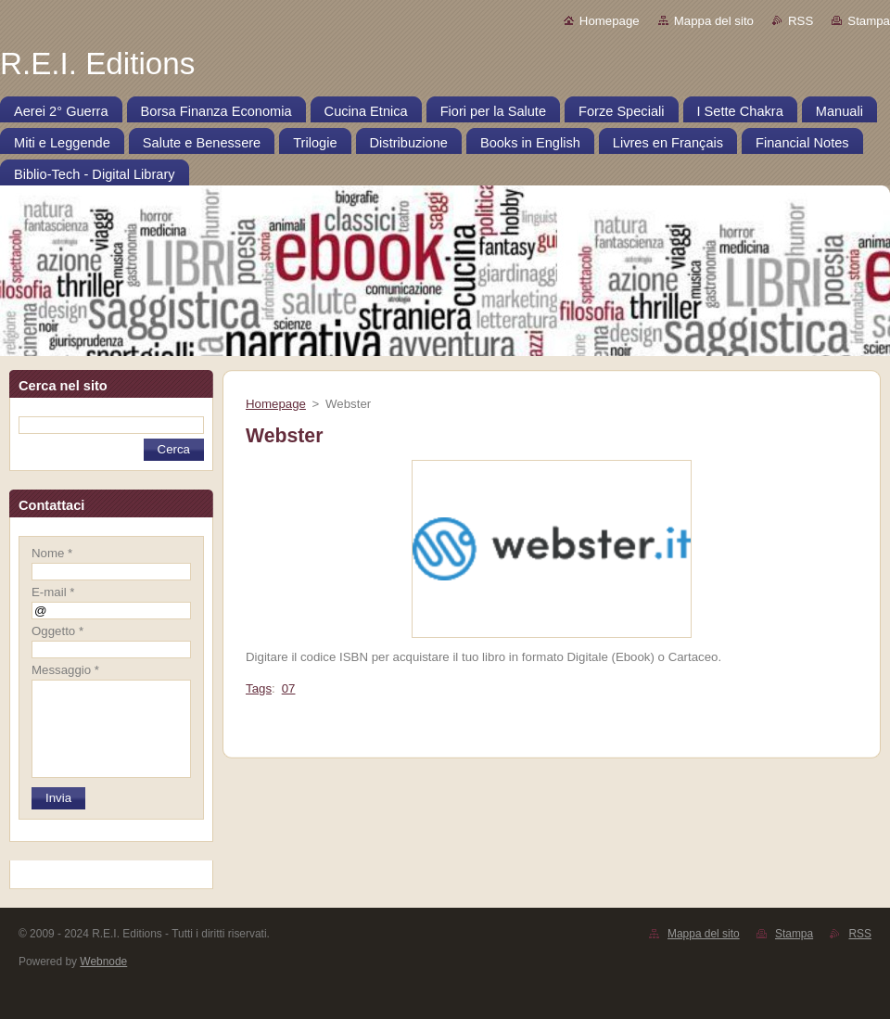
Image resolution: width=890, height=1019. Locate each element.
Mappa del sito (714, 21)
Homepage (609, 21)
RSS (800, 21)
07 (289, 688)
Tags (259, 688)
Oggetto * (57, 631)
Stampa (868, 21)
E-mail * (53, 592)
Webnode (103, 961)
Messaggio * (65, 670)
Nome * (52, 553)
